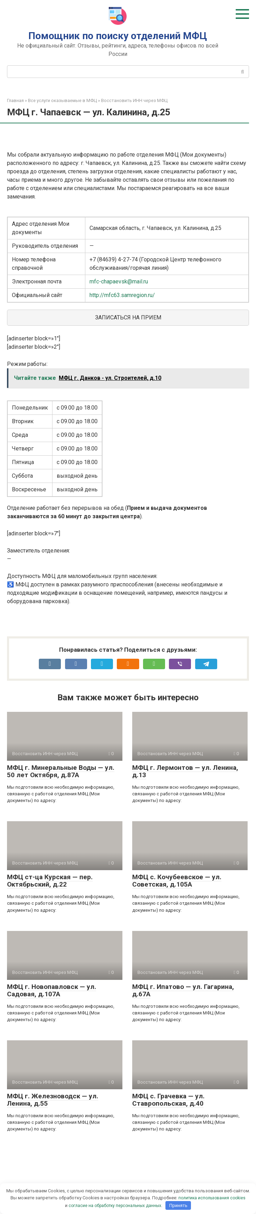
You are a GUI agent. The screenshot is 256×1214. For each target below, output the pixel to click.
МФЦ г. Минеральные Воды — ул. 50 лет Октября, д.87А (60, 771)
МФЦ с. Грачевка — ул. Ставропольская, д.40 (168, 1099)
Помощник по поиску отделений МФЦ (117, 36)
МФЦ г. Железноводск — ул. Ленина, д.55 (52, 1099)
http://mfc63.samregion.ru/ (122, 295)
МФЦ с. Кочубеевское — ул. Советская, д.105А (176, 880)
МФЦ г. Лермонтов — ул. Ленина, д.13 (185, 771)
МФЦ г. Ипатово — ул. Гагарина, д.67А (183, 990)
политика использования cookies (212, 1197)
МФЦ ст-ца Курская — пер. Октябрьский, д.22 (50, 880)
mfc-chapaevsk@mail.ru (119, 281)
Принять (178, 1205)
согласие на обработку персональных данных (115, 1205)
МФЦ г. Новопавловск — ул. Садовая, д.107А (51, 990)
